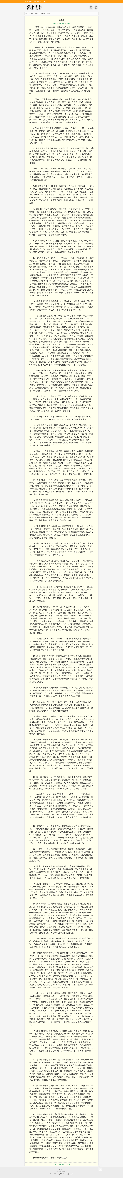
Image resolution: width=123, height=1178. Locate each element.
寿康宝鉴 (43, 13)
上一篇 (54, 23)
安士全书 (35, 8)
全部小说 (91, 7)
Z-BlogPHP (59, 1174)
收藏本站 (96, 7)
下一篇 (68, 23)
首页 (32, 13)
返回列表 (61, 23)
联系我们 (61, 1169)
